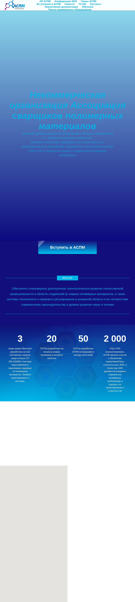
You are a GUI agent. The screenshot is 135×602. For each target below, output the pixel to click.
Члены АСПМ (88, 1)
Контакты (95, 4)
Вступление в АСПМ (49, 4)
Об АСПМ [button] (45, 1)
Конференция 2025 (66, 1)
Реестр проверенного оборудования (70, 9)
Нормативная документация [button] (61, 7)
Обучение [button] (87, 7)
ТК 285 (82, 4)
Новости (69, 4)
